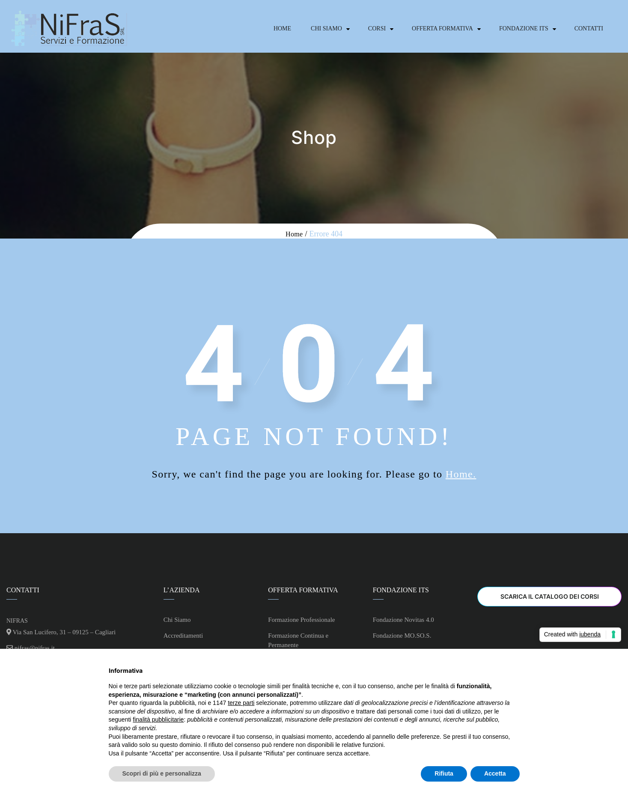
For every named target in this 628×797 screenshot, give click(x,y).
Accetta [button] (495, 773)
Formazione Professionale (301, 619)
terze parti (241, 702)
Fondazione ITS (523, 28)
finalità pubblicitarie (158, 719)
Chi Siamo (326, 28)
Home (282, 28)
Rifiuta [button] (444, 773)
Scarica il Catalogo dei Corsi (549, 596)
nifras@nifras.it (35, 648)
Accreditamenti (183, 635)
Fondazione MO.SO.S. (402, 635)
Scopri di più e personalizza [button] (161, 773)
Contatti (588, 28)
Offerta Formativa (442, 28)
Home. (461, 474)
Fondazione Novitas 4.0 (403, 619)
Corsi (377, 28)
